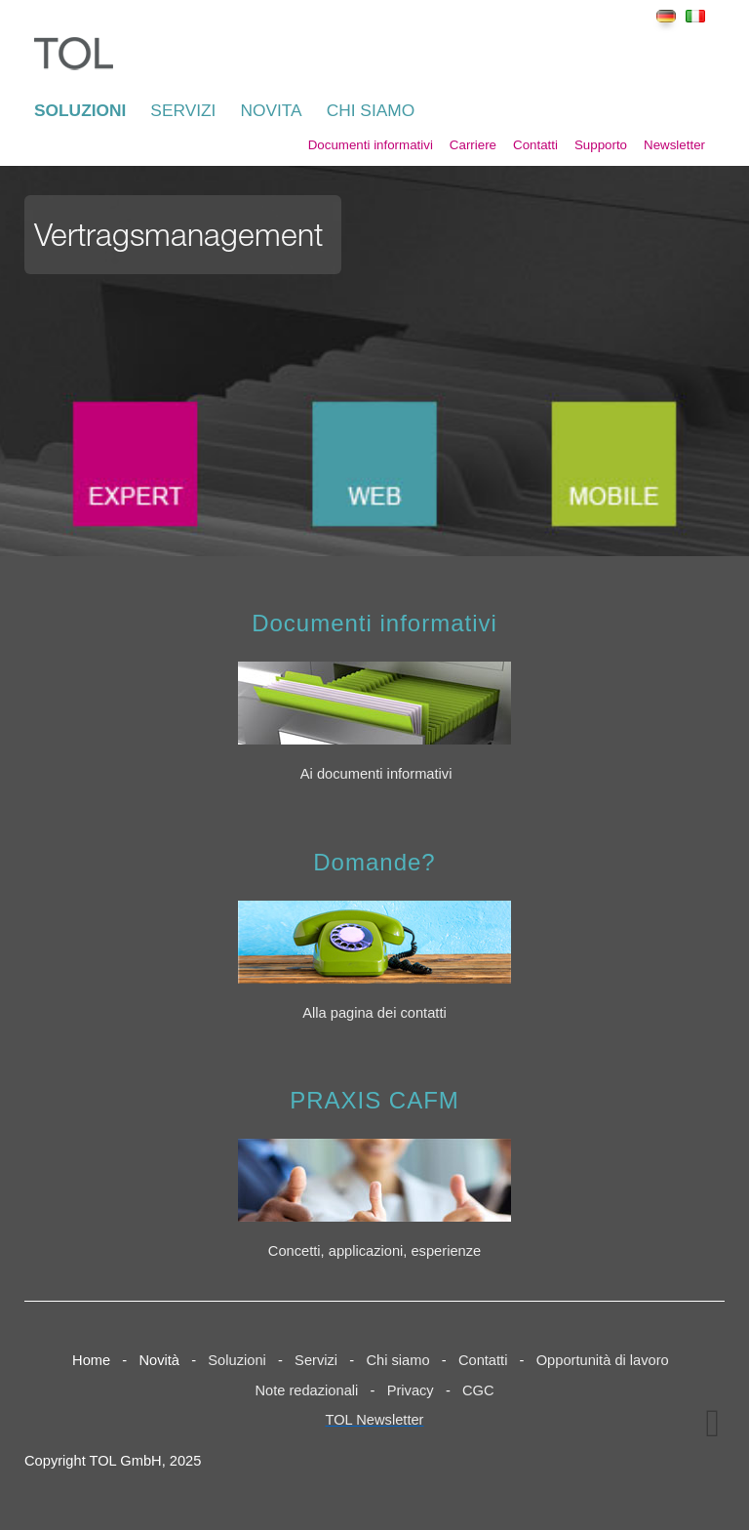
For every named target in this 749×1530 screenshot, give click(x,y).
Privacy (410, 1390)
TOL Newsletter (375, 1420)
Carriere (473, 145)
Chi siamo (397, 1360)
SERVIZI (183, 110)
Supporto (600, 145)
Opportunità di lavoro (602, 1360)
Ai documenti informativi (376, 774)
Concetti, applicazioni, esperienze (374, 1251)
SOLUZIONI (80, 110)
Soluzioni (236, 1360)
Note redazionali (306, 1390)
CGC (478, 1390)
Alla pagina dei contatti (374, 1013)
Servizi (316, 1360)
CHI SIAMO (371, 110)
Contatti (535, 145)
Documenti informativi (370, 145)
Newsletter (674, 145)
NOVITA (270, 110)
